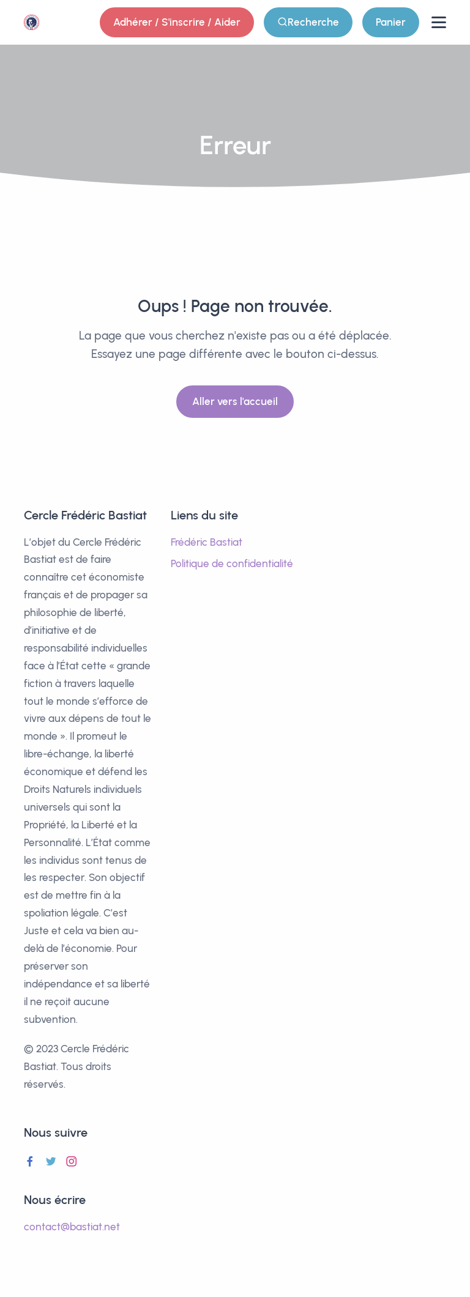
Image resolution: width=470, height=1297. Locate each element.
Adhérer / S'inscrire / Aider (177, 22)
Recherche (308, 22)
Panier (391, 22)
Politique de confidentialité (232, 563)
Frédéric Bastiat (206, 542)
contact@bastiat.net (72, 1227)
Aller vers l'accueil (235, 401)
